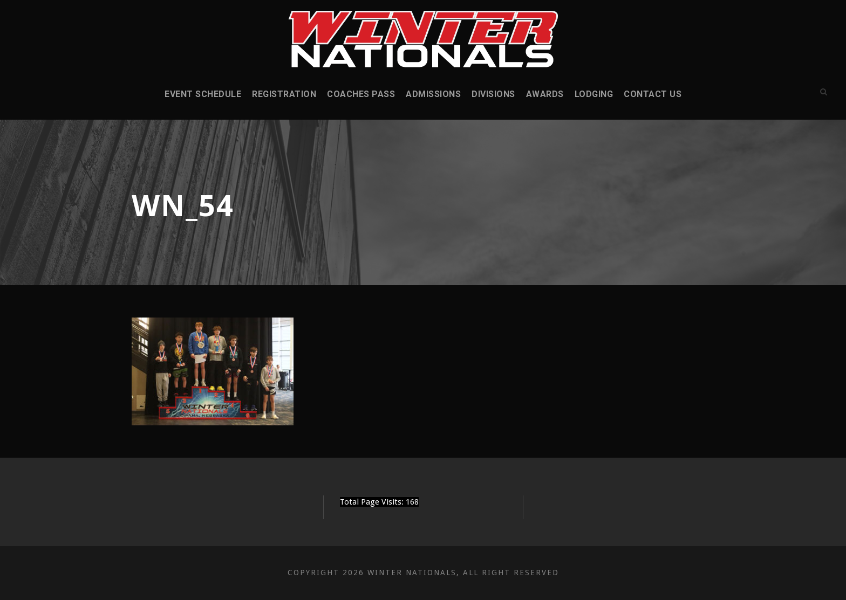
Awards (545, 94)
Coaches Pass (361, 94)
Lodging (594, 94)
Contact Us (652, 94)
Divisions (493, 94)
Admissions (433, 94)
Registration (284, 94)
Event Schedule (203, 94)
